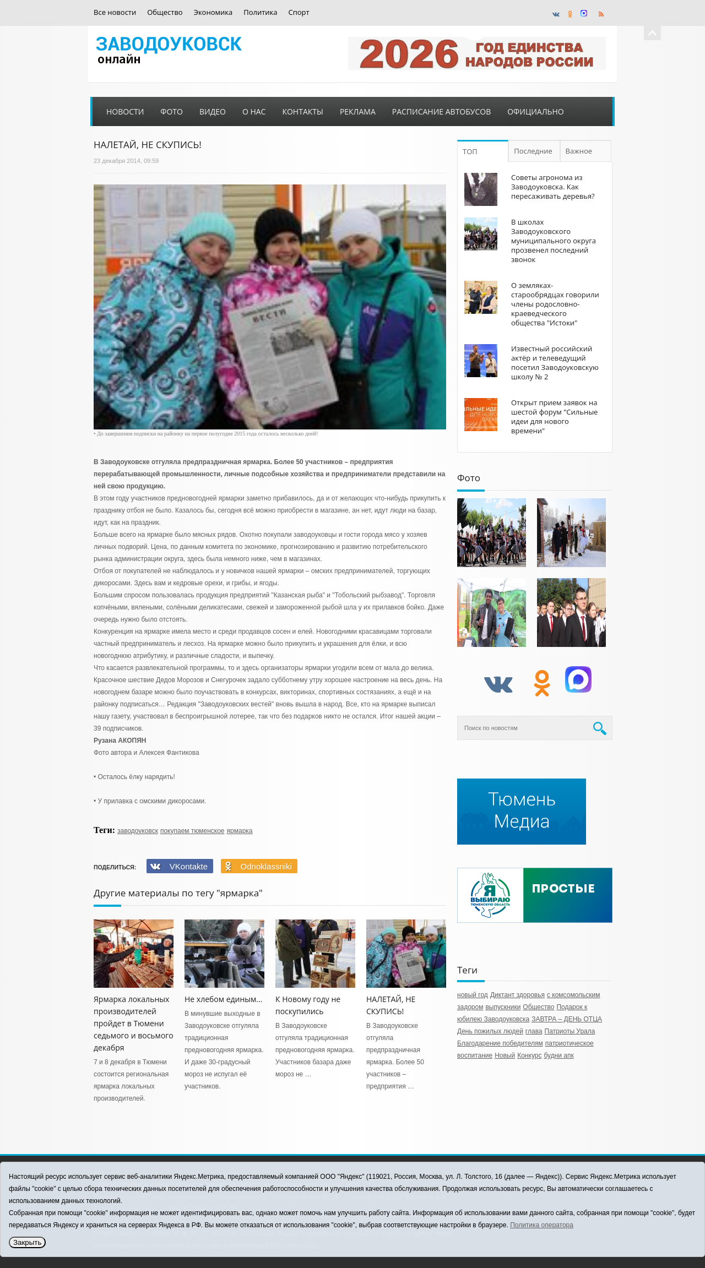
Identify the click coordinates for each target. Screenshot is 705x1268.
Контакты (302, 111)
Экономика (213, 12)
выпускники (502, 1007)
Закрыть (27, 1242)
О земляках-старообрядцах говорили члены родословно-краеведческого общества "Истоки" (555, 304)
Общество (164, 12)
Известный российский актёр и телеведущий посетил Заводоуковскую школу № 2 (555, 363)
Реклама (358, 111)
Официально (535, 111)
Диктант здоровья (517, 995)
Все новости (115, 12)
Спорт (299, 12)
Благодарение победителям (500, 1043)
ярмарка (240, 831)
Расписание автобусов (441, 111)
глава (534, 1031)
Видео (212, 111)
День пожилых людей (490, 1031)
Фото (171, 111)
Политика (260, 12)
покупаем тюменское (192, 831)
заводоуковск (137, 831)
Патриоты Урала (570, 1031)
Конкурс (529, 1055)
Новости (125, 111)
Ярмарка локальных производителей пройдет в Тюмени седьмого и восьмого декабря (133, 1023)
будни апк (558, 1055)
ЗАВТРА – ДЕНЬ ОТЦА (567, 1019)
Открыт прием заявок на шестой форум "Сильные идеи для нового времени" (554, 417)
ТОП (470, 151)
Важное (579, 151)
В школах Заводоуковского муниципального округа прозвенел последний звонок (553, 240)
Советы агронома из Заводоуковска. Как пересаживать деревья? (553, 186)
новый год (472, 995)
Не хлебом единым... (223, 999)
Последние (533, 151)
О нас (254, 111)
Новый (505, 1055)
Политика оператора (541, 1225)
